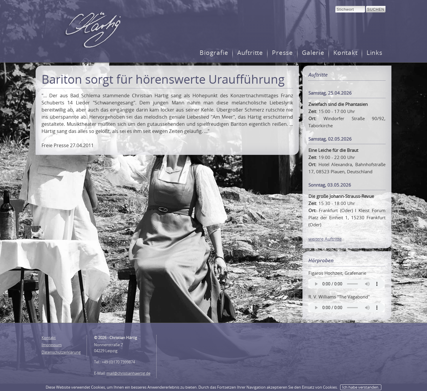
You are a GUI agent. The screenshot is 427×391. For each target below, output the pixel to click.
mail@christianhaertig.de (128, 373)
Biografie (214, 52)
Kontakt (345, 52)
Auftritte (250, 52)
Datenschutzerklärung (61, 352)
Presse (282, 52)
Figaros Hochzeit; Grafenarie (337, 273)
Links (375, 52)
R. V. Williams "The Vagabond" (339, 297)
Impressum (52, 344)
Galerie (313, 52)
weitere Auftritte (325, 239)
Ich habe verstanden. (360, 387)
